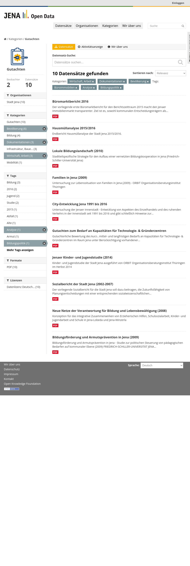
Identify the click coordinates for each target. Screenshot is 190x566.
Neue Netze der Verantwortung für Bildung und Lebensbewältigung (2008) (109, 311)
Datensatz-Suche (63, 55)
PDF (55, 116)
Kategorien (110, 26)
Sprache (133, 365)
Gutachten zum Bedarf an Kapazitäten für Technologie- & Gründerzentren (109, 231)
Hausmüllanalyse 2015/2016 (73, 128)
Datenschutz (12, 369)
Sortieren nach (143, 73)
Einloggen (178, 3)
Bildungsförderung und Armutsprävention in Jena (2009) (95, 337)
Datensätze (63, 26)
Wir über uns (131, 26)
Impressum (11, 374)
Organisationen (87, 26)
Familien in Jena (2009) (69, 177)
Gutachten (32, 39)
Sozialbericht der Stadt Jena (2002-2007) (82, 284)
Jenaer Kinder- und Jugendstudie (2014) (82, 257)
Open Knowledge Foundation (22, 384)
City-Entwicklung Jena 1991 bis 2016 (79, 204)
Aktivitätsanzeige (90, 47)
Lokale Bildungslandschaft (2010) (77, 151)
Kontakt (9, 379)
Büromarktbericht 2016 (70, 101)
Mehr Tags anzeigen (20, 250)
